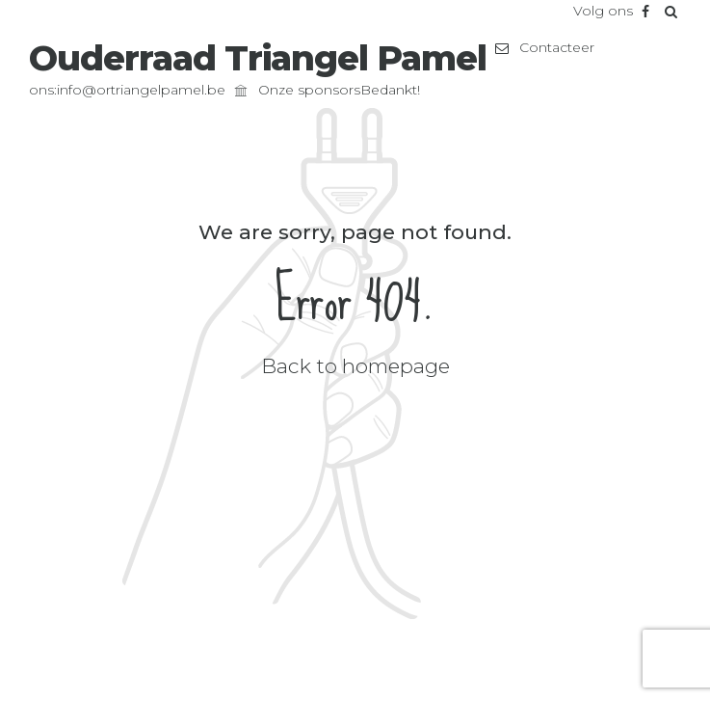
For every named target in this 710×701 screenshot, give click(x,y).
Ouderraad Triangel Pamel (257, 58)
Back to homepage (355, 366)
